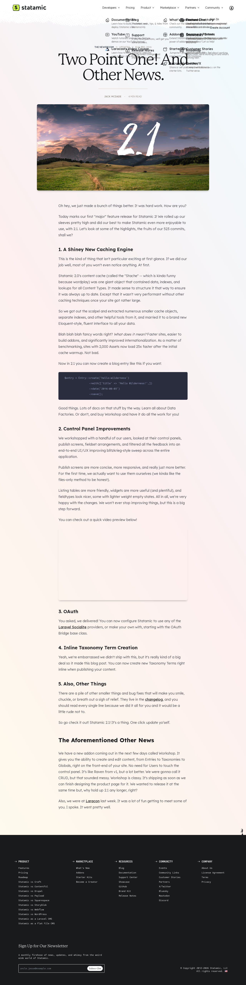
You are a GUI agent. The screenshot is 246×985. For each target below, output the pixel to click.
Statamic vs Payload (31, 895)
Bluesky (163, 891)
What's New (83, 867)
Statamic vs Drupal (30, 891)
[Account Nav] (230, 7)
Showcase (124, 881)
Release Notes (127, 895)
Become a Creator (87, 881)
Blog (121, 867)
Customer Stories (169, 877)
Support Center (128, 877)
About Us (207, 867)
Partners (164, 881)
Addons (80, 872)
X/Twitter (165, 886)
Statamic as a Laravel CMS (35, 918)
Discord (163, 900)
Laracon (93, 801)
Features (23, 867)
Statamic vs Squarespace (33, 900)
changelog (154, 699)
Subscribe (95, 968)
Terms (205, 877)
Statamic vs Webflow (31, 909)
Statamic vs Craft (29, 881)
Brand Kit (125, 891)
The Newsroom (104, 47)
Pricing (23, 872)
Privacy (206, 881)
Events (163, 867)
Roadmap (23, 877)
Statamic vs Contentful (33, 886)
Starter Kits (84, 877)
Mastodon (164, 895)
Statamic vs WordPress (32, 914)
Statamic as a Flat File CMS (36, 923)
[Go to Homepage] (29, 8)
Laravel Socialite (72, 627)
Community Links (169, 872)
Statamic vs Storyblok (32, 904)
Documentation (127, 872)
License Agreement (213, 872)
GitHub (123, 886)
